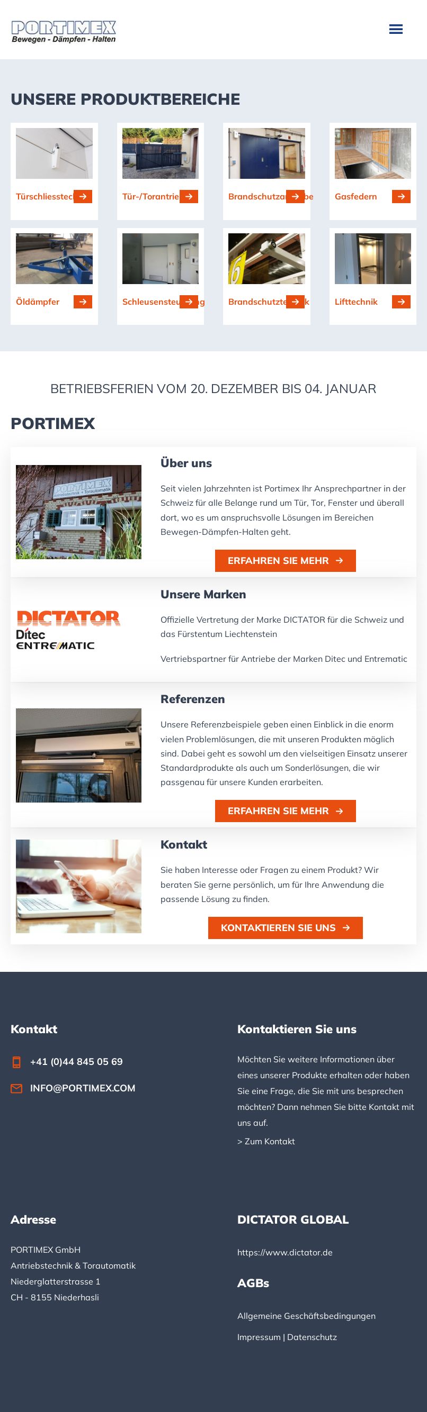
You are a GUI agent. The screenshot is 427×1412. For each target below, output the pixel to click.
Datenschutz (312, 1337)
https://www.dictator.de (285, 1252)
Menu (397, 29)
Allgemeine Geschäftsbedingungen (306, 1315)
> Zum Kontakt (266, 1141)
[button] (285, 561)
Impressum (259, 1337)
